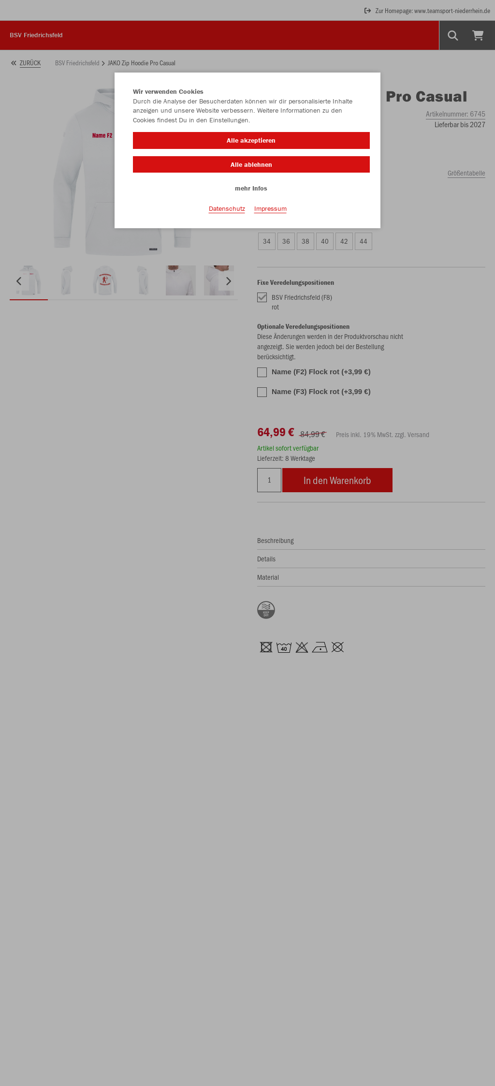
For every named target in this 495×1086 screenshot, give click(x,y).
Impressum (270, 208)
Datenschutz (227, 208)
